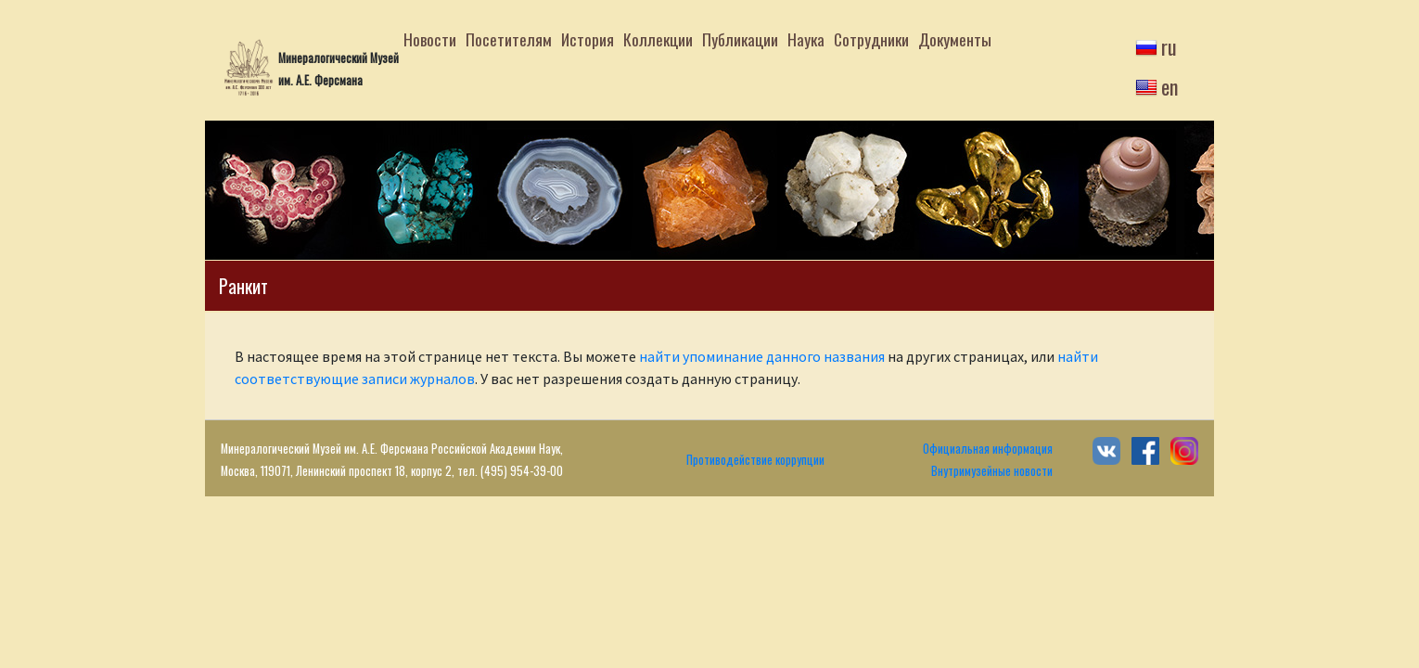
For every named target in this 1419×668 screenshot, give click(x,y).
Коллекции (658, 39)
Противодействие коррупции (755, 460)
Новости (429, 39)
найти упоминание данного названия (762, 356)
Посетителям (509, 39)
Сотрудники (871, 39)
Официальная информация (988, 448)
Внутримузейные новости (992, 471)
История (587, 39)
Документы (954, 39)
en (1169, 86)
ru (1169, 46)
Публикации (740, 39)
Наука (806, 39)
